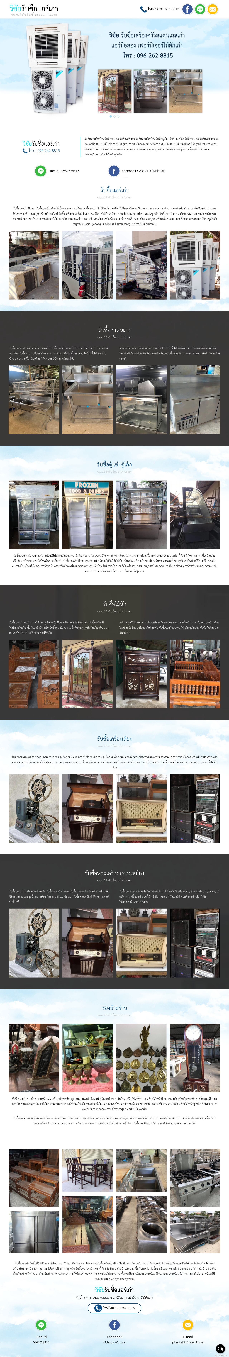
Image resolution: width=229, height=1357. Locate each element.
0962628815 (63, 171)
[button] (111, 116)
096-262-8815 (159, 9)
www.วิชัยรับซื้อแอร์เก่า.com (114, 197)
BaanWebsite (220, 1355)
